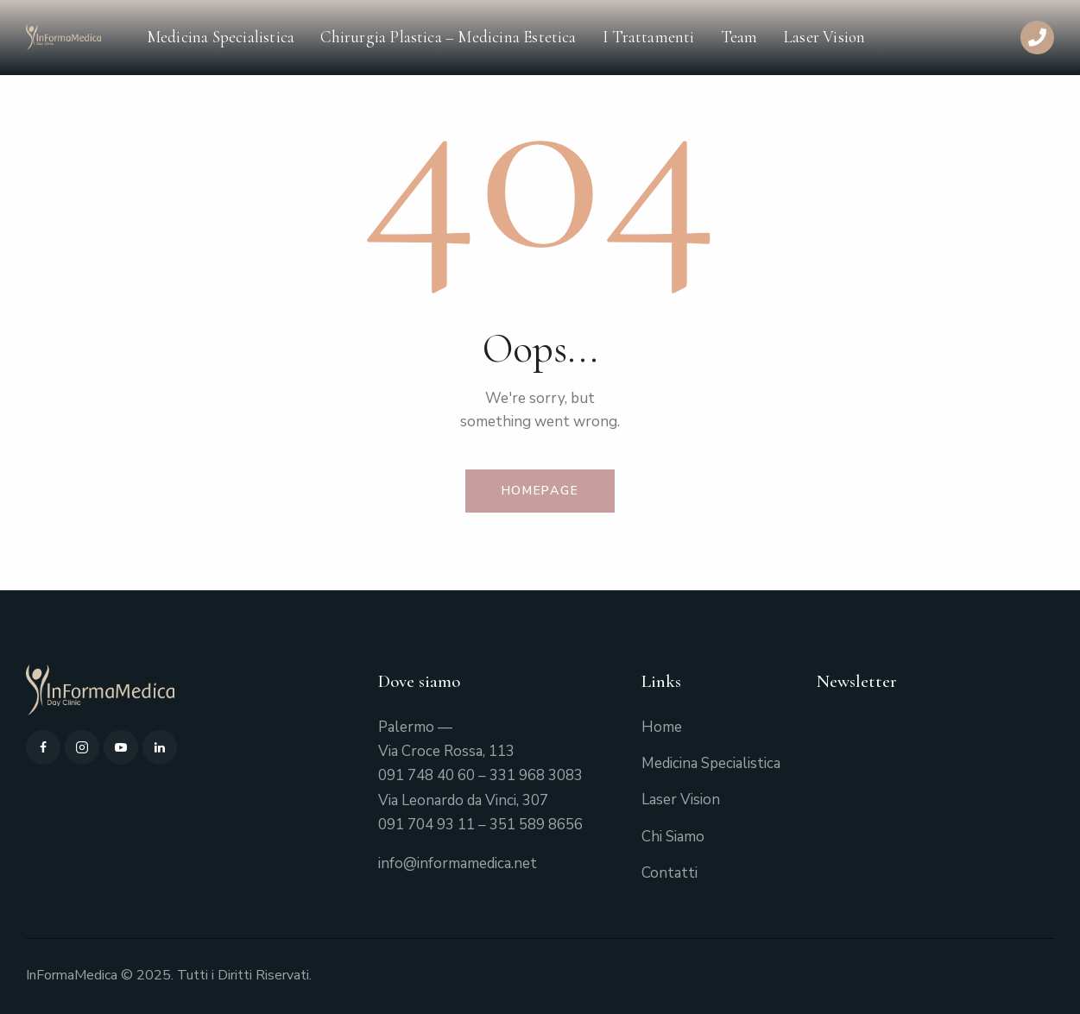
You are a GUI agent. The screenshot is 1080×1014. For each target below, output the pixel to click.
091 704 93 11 (426, 825)
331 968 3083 (536, 775)
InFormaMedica (71, 975)
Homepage (540, 490)
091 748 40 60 (426, 775)
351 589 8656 (536, 825)
